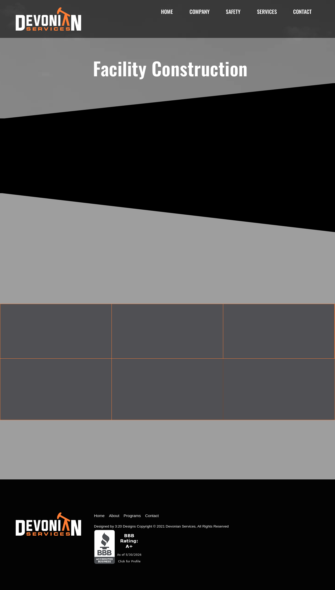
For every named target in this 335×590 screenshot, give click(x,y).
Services (267, 11)
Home (167, 11)
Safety (233, 11)
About (114, 515)
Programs (132, 515)
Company (199, 11)
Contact (302, 11)
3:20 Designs (125, 526)
